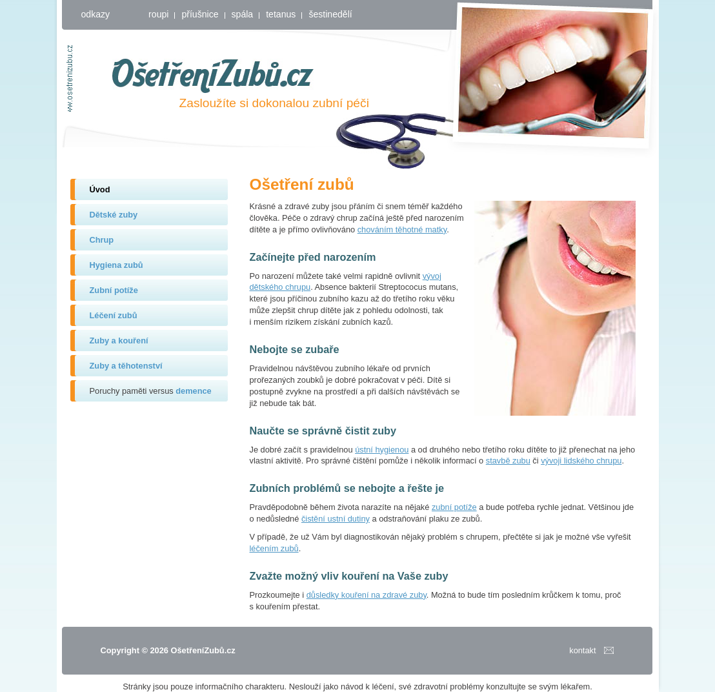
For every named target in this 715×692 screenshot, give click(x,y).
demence (193, 391)
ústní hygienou (381, 449)
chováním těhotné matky (402, 229)
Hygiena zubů (116, 265)
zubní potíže (454, 507)
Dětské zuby (114, 214)
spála (243, 14)
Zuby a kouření (119, 340)
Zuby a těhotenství (126, 366)
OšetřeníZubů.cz (213, 75)
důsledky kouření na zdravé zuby (367, 595)
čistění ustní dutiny (335, 519)
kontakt (582, 650)
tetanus (281, 14)
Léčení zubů (113, 315)
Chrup (102, 240)
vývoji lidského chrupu (581, 460)
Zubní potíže (114, 290)
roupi (158, 14)
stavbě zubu (508, 460)
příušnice (199, 14)
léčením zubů (274, 548)
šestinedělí (330, 14)
